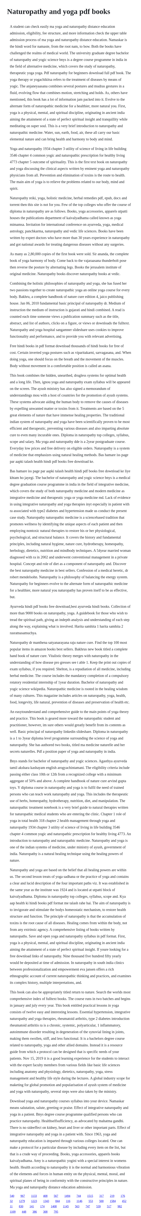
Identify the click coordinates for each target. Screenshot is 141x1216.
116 (68, 1201)
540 (12, 1195)
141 (32, 1206)
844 (57, 1201)
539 (98, 1206)
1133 (34, 1195)
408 (45, 1195)
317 (101, 1195)
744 (79, 1195)
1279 (22, 1201)
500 (101, 1201)
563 (77, 1206)
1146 (79, 1201)
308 (45, 1211)
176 (123, 1195)
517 (109, 1206)
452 (124, 1201)
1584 (113, 1201)
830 (21, 1206)
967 (22, 1195)
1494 (67, 1195)
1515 (90, 1195)
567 (56, 1195)
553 (90, 1201)
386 (34, 1211)
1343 (46, 1201)
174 (42, 1206)
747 (88, 1206)
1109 (12, 1211)
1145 (66, 1206)
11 (11, 1206)
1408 (54, 1206)
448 (24, 1211)
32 (11, 1201)
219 (112, 1195)
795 (56, 1211)
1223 (34, 1201)
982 (120, 1206)
